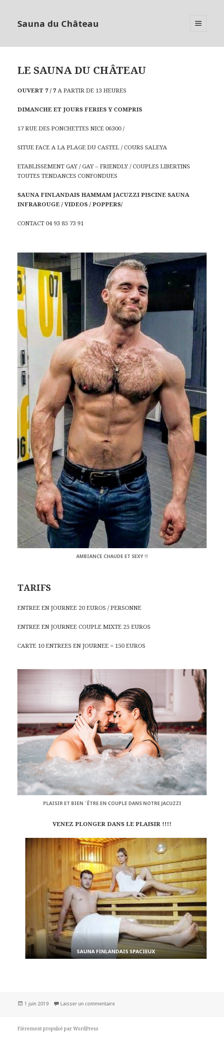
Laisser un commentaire (87, 1003)
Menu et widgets (198, 31)
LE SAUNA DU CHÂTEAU (81, 70)
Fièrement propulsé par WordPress (57, 1028)
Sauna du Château (58, 23)
